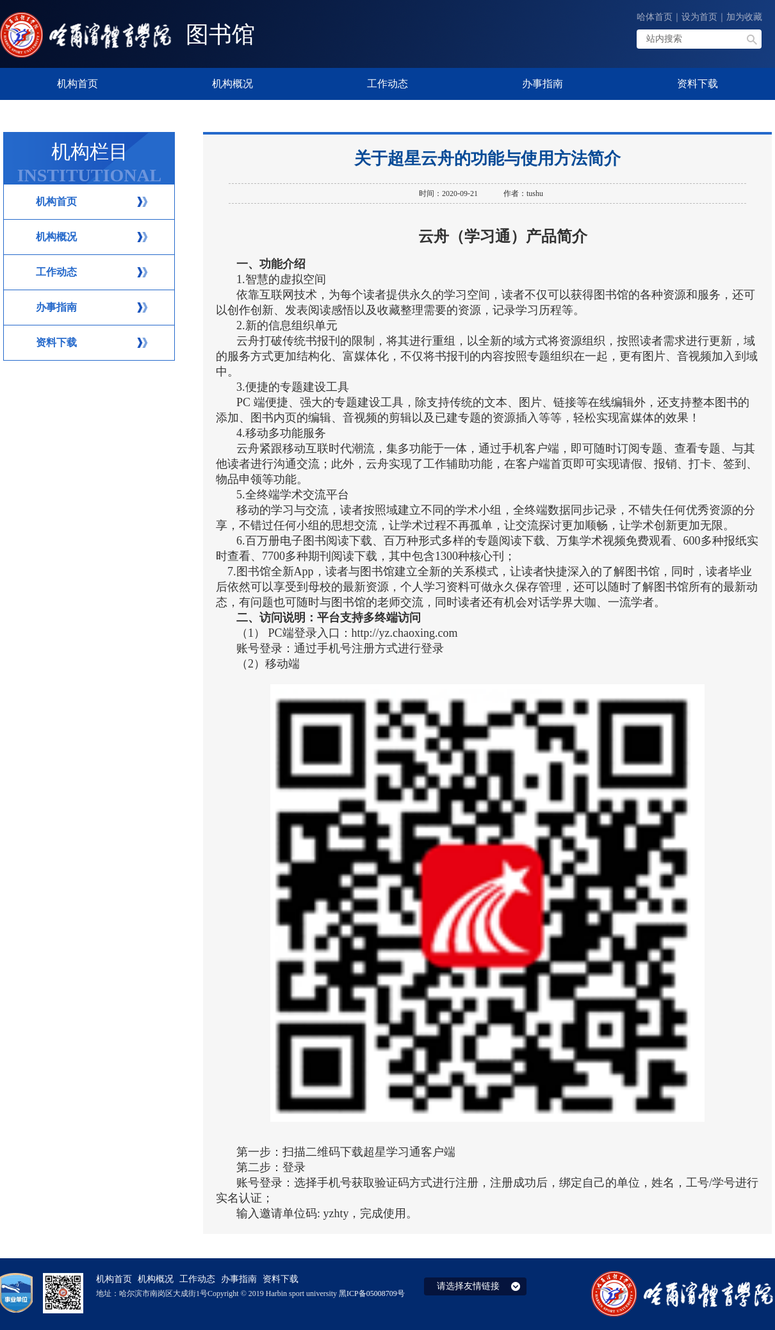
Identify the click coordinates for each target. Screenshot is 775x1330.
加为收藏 (744, 17)
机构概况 (56, 236)
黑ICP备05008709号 (372, 1293)
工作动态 (56, 272)
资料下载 (56, 342)
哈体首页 (655, 17)
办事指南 (56, 307)
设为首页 (699, 17)
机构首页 (56, 201)
